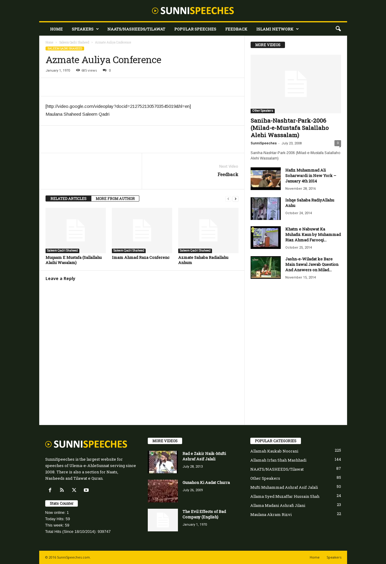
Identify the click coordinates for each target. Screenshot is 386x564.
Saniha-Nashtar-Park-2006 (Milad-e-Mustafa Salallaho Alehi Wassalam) (290, 128)
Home (56, 29)
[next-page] (236, 198)
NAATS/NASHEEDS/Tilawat (136, 29)
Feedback (236, 29)
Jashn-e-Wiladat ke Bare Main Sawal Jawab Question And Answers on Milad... (311, 264)
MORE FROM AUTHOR (115, 198)
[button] (338, 29)
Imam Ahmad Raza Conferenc (140, 257)
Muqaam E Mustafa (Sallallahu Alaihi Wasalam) (74, 260)
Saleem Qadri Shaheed (74, 42)
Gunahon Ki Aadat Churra (206, 482)
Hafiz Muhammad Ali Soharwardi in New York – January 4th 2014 (310, 175)
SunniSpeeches (264, 143)
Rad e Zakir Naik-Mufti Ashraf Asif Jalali (204, 456)
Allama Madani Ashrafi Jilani (277, 505)
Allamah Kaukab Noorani (274, 451)
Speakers (85, 29)
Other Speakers (262, 110)
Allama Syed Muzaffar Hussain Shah (284, 496)
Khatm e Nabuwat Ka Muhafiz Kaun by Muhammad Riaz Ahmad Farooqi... (313, 234)
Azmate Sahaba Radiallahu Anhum (203, 260)
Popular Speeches (195, 29)
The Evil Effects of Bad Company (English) (204, 514)
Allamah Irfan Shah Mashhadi (278, 460)
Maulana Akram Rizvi (271, 514)
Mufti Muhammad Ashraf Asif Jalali (284, 487)
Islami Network (277, 29)
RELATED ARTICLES (68, 198)
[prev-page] (228, 198)
